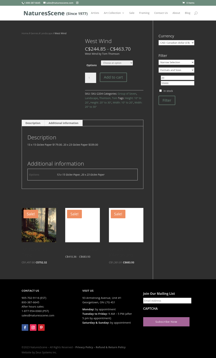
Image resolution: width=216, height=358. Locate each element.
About (176, 13)
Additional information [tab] (64, 123)
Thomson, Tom (108, 98)
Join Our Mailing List (159, 294)
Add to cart (113, 77)
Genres (34, 33)
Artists (95, 13)
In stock (168, 91)
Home (25, 33)
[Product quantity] (90, 78)
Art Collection (112, 13)
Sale (131, 13)
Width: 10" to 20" (123, 102)
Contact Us (161, 13)
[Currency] (177, 42)
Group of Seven (127, 93)
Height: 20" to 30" (100, 102)
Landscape (46, 33)
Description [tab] (33, 123)
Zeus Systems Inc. (46, 352)
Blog (187, 13)
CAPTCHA (150, 309)
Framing (144, 13)
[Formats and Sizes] (177, 70)
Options (92, 65)
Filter (167, 100)
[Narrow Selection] (177, 62)
